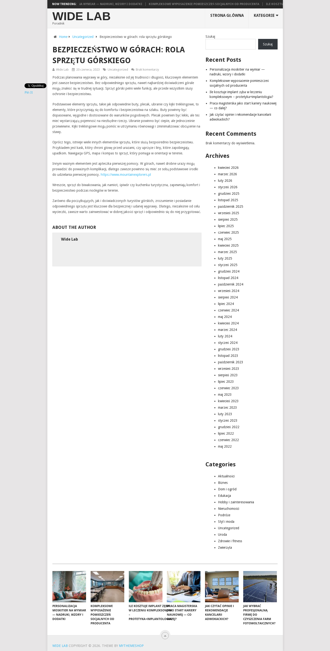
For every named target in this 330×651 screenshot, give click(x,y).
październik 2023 (230, 362)
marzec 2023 (227, 407)
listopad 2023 (228, 356)
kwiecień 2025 (228, 245)
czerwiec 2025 (228, 232)
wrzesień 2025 (228, 213)
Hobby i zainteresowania (236, 502)
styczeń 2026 (227, 187)
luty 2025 (225, 258)
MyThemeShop (131, 646)
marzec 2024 (227, 330)
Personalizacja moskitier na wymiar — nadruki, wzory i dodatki (91, 4)
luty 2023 (225, 414)
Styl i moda (226, 521)
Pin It (29, 92)
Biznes (223, 483)
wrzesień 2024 (228, 291)
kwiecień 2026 (228, 168)
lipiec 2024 (226, 304)
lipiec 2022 (226, 433)
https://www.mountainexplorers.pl (126, 174)
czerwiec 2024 (228, 310)
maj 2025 (225, 239)
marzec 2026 (227, 174)
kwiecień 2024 (228, 323)
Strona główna (227, 15)
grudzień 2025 (228, 193)
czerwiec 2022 (228, 440)
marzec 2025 (227, 252)
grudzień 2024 (228, 271)
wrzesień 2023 (228, 369)
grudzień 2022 (228, 427)
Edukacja (224, 496)
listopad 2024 (228, 278)
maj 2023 (225, 394)
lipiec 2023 (226, 381)
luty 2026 (225, 181)
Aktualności (226, 476)
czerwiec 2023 (228, 388)
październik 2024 (230, 284)
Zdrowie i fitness (230, 541)
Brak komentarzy (147, 69)
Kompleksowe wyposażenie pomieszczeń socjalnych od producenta (206, 4)
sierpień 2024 (228, 297)
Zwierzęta (225, 547)
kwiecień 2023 (228, 401)
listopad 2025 (228, 200)
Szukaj (210, 36)
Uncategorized (118, 69)
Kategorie (264, 15)
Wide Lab (81, 16)
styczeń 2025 (227, 265)
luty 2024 (225, 336)
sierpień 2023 (228, 375)
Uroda (222, 534)
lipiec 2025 (226, 226)
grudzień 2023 (228, 349)
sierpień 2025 (228, 219)
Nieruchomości (228, 509)
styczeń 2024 (227, 343)
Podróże (224, 515)
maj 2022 (225, 446)
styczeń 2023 (227, 420)
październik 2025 (230, 206)
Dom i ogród (227, 489)
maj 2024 (225, 317)
